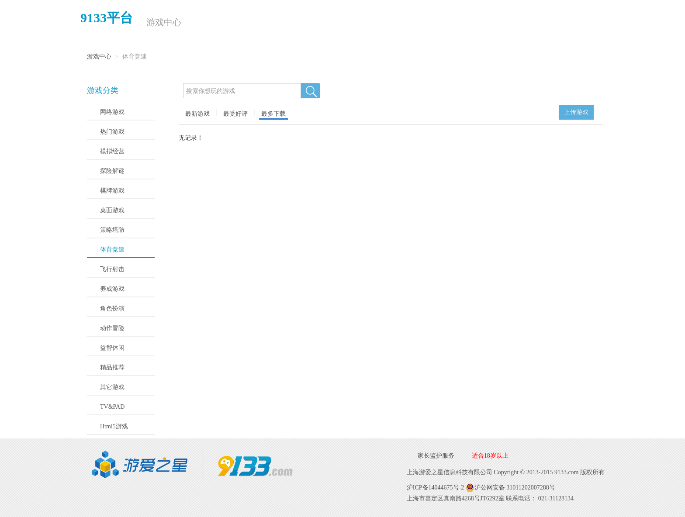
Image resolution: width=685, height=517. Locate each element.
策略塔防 (112, 230)
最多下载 (273, 113)
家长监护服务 (436, 455)
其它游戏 (112, 387)
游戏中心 (163, 22)
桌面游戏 (112, 210)
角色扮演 (112, 308)
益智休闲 (112, 348)
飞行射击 (112, 269)
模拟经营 (112, 151)
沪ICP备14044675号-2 (435, 487)
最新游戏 (197, 113)
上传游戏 (576, 112)
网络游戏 (112, 112)
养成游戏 (112, 289)
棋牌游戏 (112, 190)
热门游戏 (112, 131)
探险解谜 (112, 171)
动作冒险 (112, 328)
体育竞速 (112, 249)
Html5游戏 (114, 426)
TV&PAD (112, 406)
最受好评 (235, 113)
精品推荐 (112, 367)
